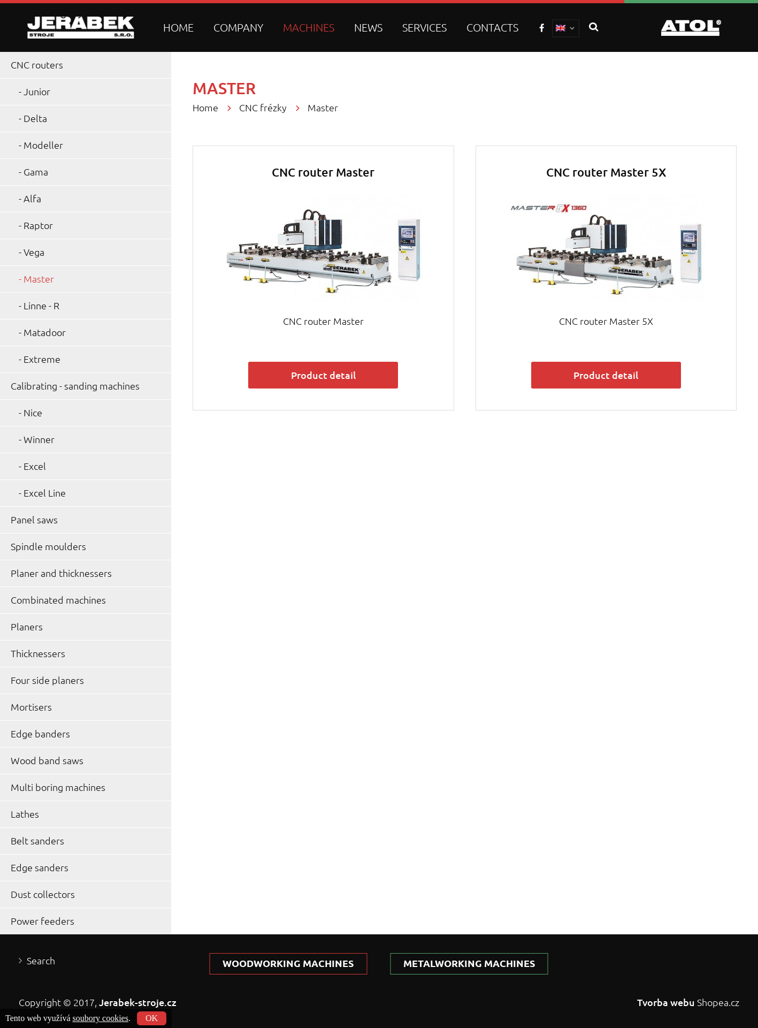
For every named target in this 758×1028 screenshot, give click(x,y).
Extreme (42, 359)
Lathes (25, 814)
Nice (33, 412)
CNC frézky (263, 107)
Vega (34, 252)
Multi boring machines (58, 787)
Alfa (32, 198)
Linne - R (41, 305)
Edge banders (40, 734)
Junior (37, 91)
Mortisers (31, 707)
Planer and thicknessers (61, 573)
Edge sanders (39, 867)
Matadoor (45, 332)
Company (238, 27)
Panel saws (34, 520)
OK (152, 1018)
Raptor (38, 225)
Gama (36, 172)
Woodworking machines (288, 963)
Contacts (492, 27)
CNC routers (37, 65)
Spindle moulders (48, 546)
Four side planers (47, 680)
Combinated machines (58, 600)
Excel (35, 466)
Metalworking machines (469, 963)
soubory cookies (100, 1018)
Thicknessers (38, 653)
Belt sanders (37, 841)
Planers (27, 627)
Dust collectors (43, 894)
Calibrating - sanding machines (75, 386)
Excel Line (45, 493)
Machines (308, 27)
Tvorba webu (666, 1002)
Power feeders (42, 921)
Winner (39, 439)
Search (41, 960)
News (368, 27)
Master (39, 279)
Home (178, 27)
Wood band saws (47, 760)
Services (424, 27)
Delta (35, 118)
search (593, 27)
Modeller (43, 145)
